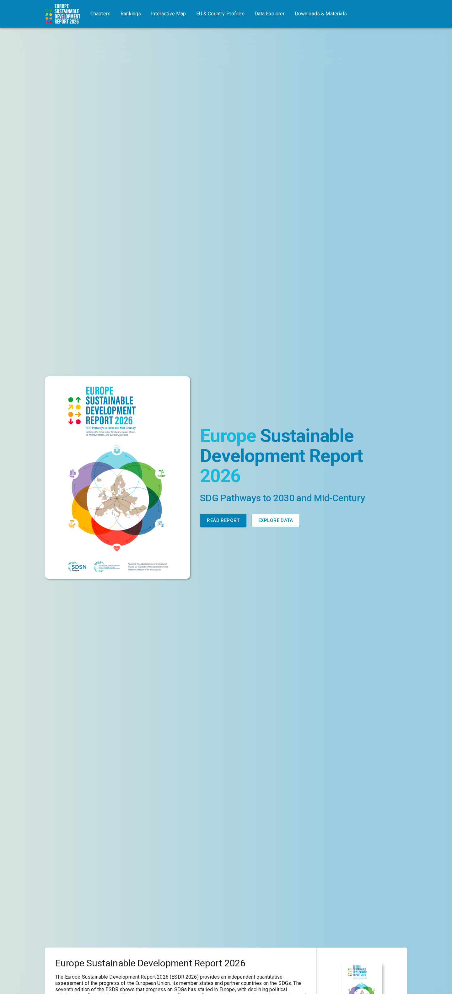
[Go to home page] (62, 14)
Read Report (223, 520)
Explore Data (275, 520)
